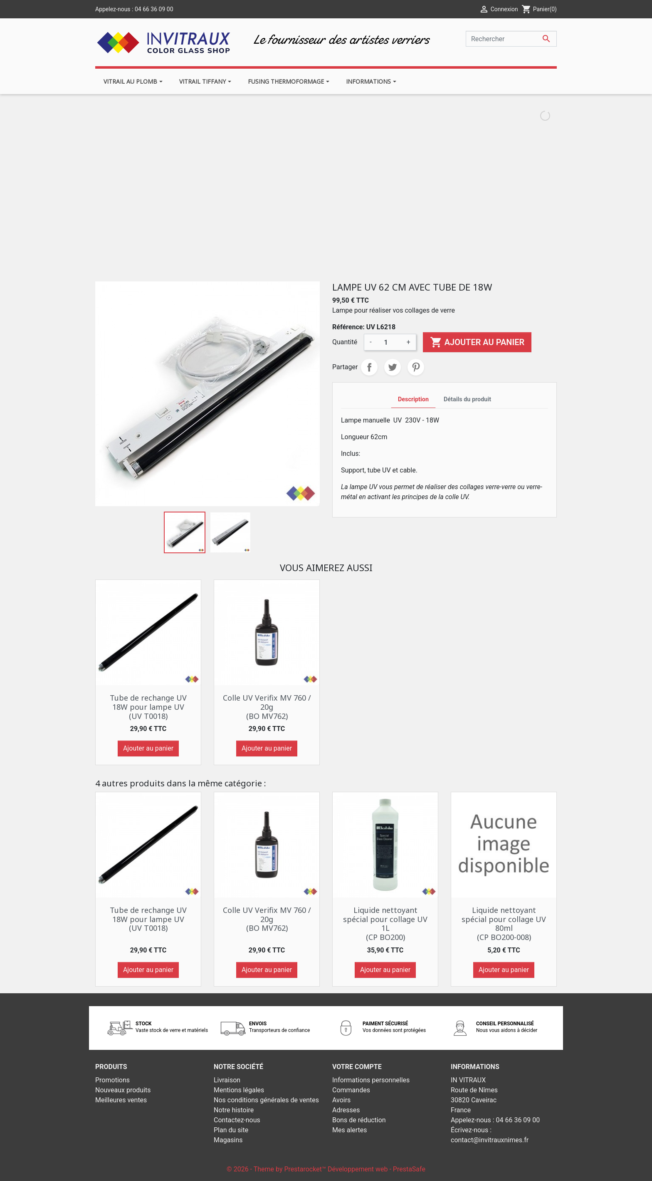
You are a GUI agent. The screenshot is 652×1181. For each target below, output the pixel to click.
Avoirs (341, 1100)
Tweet (392, 367)
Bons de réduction (359, 1120)
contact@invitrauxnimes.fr (490, 1140)
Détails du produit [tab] (467, 399)
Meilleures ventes (121, 1100)
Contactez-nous (237, 1120)
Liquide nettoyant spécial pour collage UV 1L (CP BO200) (385, 923)
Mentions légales (239, 1090)
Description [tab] (413, 399)
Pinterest (416, 367)
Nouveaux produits (123, 1090)
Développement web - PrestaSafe (376, 1169)
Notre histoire (234, 1110)
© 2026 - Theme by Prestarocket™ (277, 1169)
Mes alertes (349, 1130)
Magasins (228, 1140)
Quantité (344, 342)
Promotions (112, 1080)
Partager (369, 367)
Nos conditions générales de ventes (266, 1100)
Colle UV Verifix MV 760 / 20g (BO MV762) (267, 707)
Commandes (351, 1090)
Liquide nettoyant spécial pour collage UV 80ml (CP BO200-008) (504, 923)
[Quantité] (389, 342)
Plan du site (231, 1130)
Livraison (227, 1080)
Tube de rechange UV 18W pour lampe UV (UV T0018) (148, 707)
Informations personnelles (371, 1080)
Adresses (346, 1110)
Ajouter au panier (477, 342)
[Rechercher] (511, 39)
